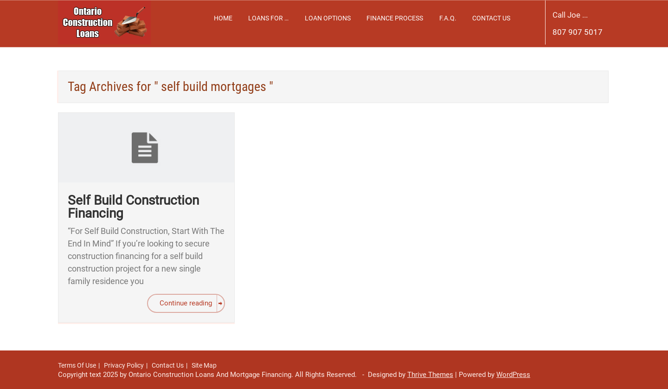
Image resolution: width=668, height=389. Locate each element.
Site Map (204, 365)
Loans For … (268, 18)
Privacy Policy (124, 365)
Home (223, 18)
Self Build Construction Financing (133, 207)
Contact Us (491, 18)
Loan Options (328, 18)
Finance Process (394, 18)
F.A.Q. (447, 18)
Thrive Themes (430, 374)
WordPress (513, 374)
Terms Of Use (77, 365)
